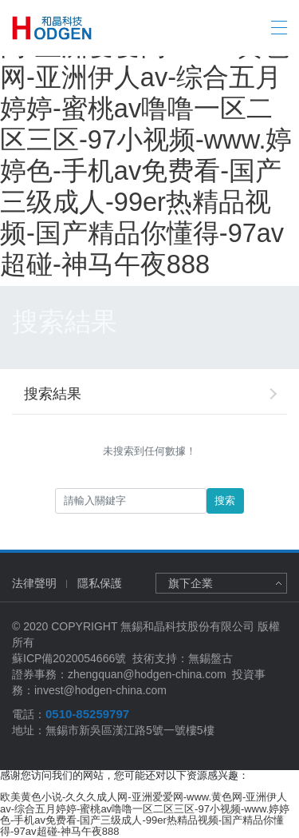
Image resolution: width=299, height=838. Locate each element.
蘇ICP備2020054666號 (69, 658)
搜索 (224, 500)
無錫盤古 (210, 658)
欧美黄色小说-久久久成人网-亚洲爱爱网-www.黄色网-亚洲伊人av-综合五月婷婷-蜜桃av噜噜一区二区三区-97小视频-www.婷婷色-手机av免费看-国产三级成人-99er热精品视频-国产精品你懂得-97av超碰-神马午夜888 (149, 140)
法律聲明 (34, 583)
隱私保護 (99, 583)
